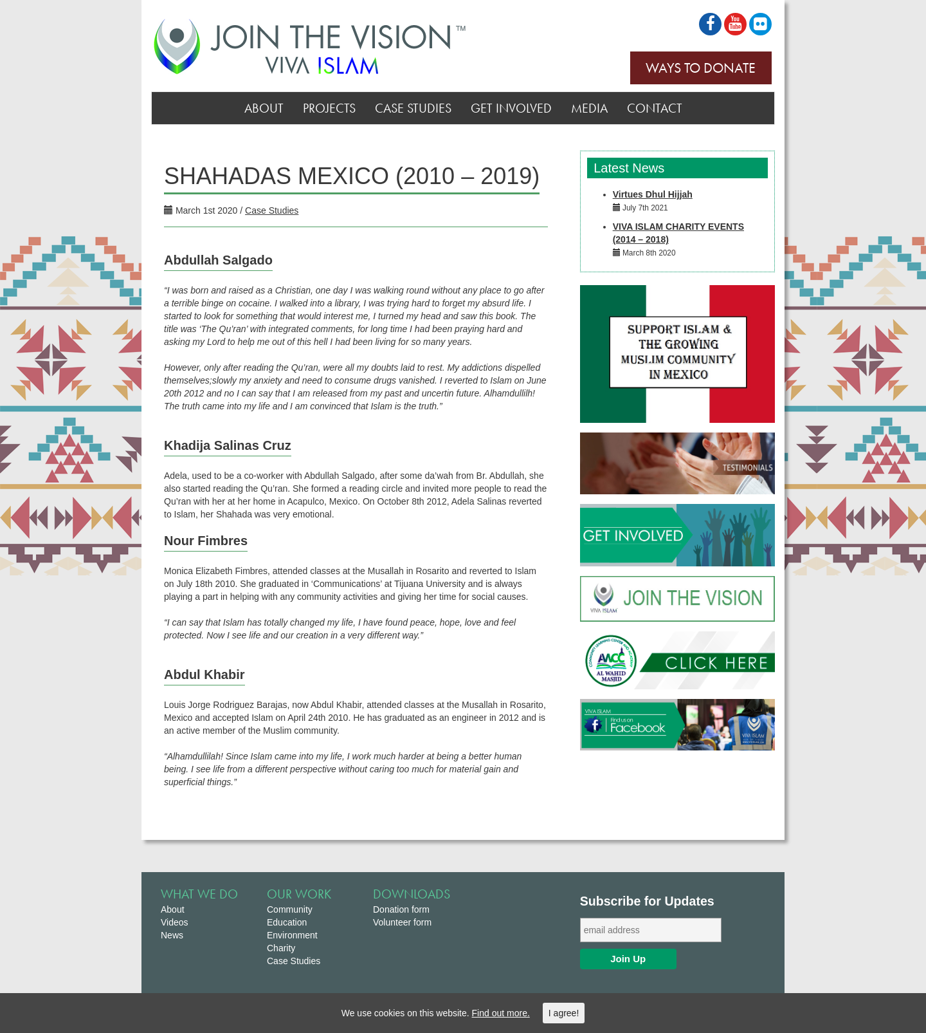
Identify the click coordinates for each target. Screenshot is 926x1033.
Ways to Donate (701, 68)
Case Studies (413, 108)
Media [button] (589, 108)
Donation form (401, 909)
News (172, 935)
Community (290, 909)
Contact (654, 108)
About (264, 108)
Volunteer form (402, 922)
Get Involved (511, 108)
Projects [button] (329, 108)
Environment (292, 935)
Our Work (299, 894)
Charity (281, 948)
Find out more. (501, 1013)
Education (287, 922)
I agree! (564, 1013)
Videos (174, 922)
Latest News (627, 168)
